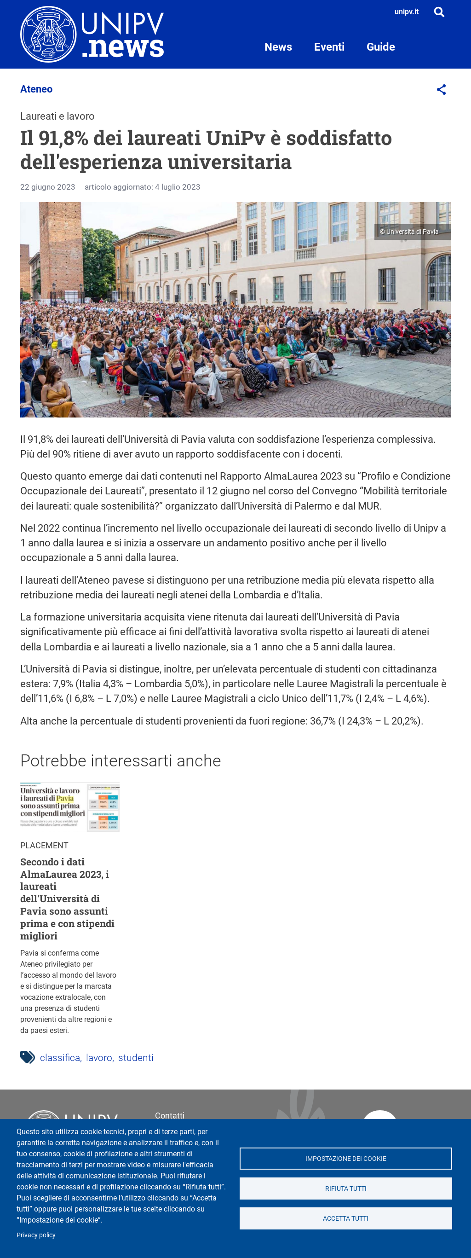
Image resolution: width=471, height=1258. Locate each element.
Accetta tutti (345, 1218)
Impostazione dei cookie (345, 1158)
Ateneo (36, 89)
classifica (60, 1057)
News (278, 47)
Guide (381, 47)
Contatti (169, 1115)
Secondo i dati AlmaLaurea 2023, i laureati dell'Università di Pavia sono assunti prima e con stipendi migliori (67, 899)
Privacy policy (36, 1235)
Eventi (329, 47)
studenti (136, 1057)
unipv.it (407, 11)
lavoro (99, 1057)
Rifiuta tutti (346, 1188)
